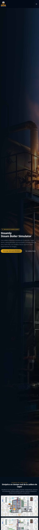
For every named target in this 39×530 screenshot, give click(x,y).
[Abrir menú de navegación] (36, 4)
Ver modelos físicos (30, 251)
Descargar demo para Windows (11, 251)
